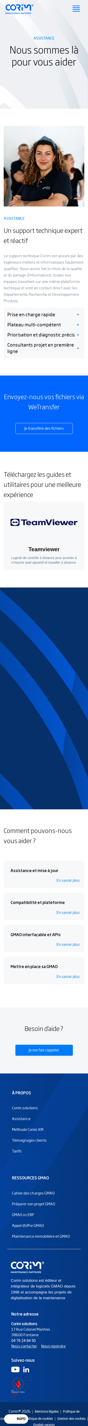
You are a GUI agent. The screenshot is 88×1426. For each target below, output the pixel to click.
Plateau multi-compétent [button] (34, 325)
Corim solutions (25, 1112)
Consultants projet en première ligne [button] (40, 348)
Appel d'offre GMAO (28, 1230)
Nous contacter (24, 1350)
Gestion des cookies (71, 1418)
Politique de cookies (39, 1418)
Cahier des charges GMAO (33, 1197)
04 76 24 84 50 (23, 1345)
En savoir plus (68, 888)
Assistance (21, 1123)
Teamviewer (44, 549)
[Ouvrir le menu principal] (76, 9)
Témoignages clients (29, 1144)
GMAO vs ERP (23, 1219)
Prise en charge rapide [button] (31, 315)
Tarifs (17, 1155)
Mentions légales (47, 1411)
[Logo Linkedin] (26, 1374)
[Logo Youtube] (15, 1374)
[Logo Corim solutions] (28, 1271)
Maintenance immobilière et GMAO (41, 1240)
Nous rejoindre (53, 1350)
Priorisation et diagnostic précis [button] (41, 335)
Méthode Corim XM (27, 1134)
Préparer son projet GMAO (33, 1208)
